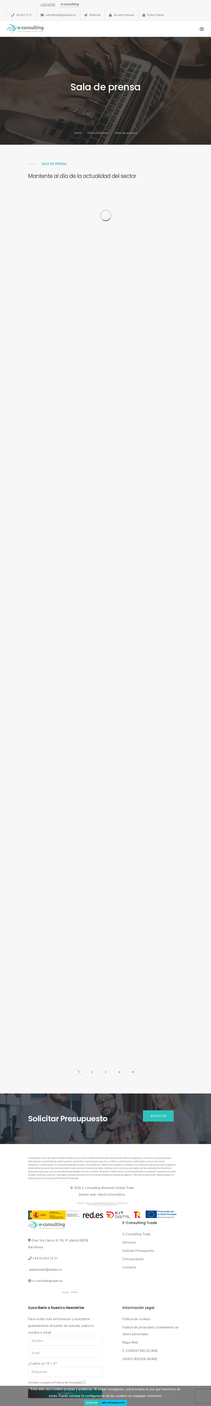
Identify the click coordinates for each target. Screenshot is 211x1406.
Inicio (78, 133)
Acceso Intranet (124, 15)
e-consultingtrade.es (47, 1281)
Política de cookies (136, 1319)
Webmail (95, 15)
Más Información (113, 1402)
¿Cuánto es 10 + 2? (42, 1364)
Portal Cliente (155, 15)
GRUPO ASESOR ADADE (140, 1359)
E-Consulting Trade (136, 1234)
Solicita (158, 1116)
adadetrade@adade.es (61, 15)
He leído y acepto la (57, 1382)
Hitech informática (111, 1195)
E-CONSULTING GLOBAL (140, 1351)
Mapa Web (130, 1342)
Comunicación (98, 133)
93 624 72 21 (24, 15)
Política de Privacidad (68, 1382)
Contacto (129, 1267)
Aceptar (91, 1402)
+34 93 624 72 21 (45, 1258)
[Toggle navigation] (201, 29)
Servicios (129, 1242)
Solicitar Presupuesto (138, 1251)
